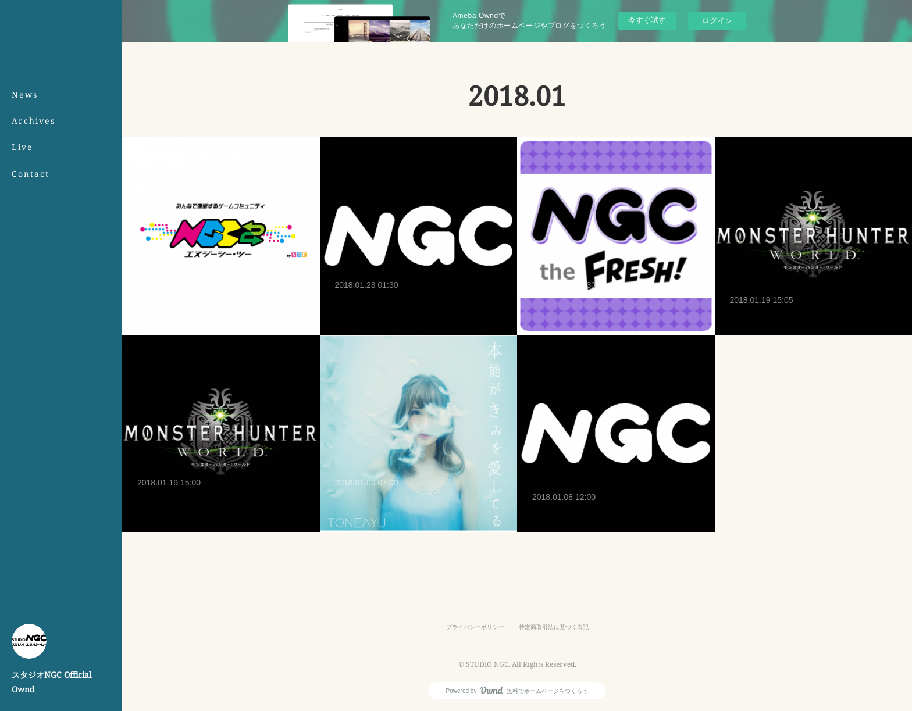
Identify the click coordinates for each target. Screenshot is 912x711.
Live (22, 146)
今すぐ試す (647, 20)
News (25, 94)
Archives (33, 120)
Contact (30, 173)
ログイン (717, 20)
